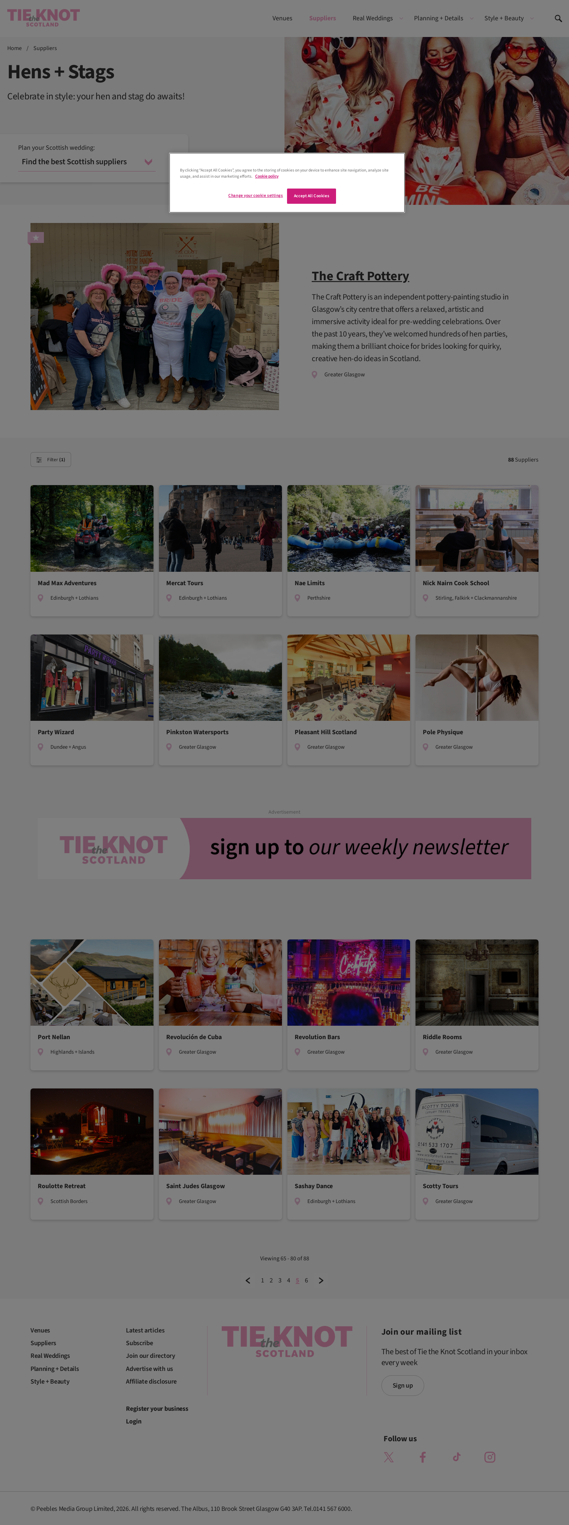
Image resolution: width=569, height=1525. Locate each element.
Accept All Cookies (311, 196)
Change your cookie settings (255, 196)
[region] (287, 183)
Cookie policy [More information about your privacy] (266, 176)
